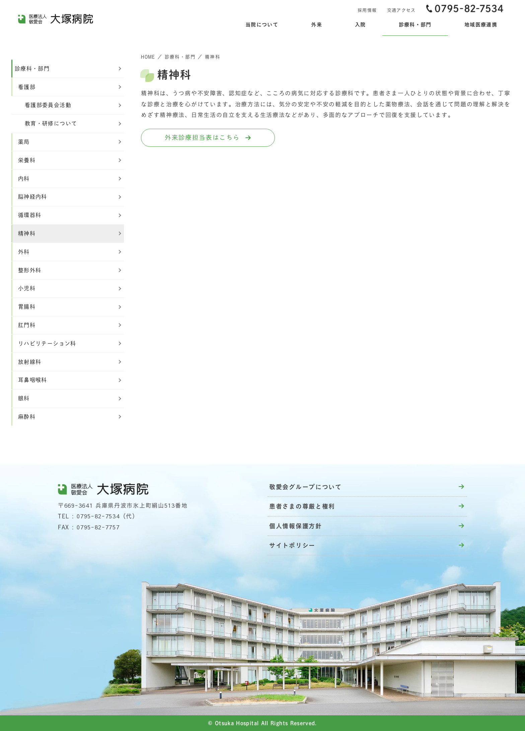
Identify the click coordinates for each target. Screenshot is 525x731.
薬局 (24, 141)
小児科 (26, 288)
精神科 (26, 233)
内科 (24, 178)
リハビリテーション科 (47, 343)
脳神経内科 (32, 196)
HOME (148, 57)
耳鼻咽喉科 (32, 380)
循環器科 (29, 215)
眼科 (24, 398)
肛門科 (26, 325)
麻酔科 (26, 416)
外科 (24, 251)
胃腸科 (26, 306)
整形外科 (29, 270)
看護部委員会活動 (48, 105)
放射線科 (29, 361)
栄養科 (26, 160)
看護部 (26, 87)
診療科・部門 (180, 57)
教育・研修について (51, 123)
